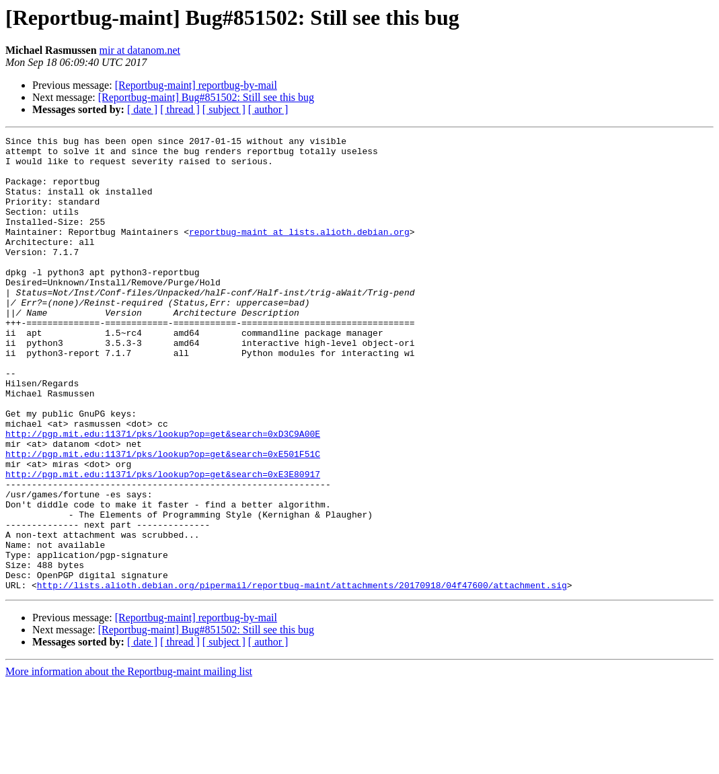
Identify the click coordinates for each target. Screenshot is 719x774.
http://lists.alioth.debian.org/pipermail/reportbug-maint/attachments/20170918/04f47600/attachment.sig (302, 676)
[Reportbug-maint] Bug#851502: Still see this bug (206, 97)
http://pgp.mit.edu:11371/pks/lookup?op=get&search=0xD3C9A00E (162, 494)
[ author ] (268, 109)
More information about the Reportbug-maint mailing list (128, 762)
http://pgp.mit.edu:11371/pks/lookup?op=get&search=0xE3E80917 (162, 542)
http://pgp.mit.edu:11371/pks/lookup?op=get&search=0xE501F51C (162, 518)
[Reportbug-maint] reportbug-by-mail (196, 85)
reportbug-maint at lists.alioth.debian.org (299, 252)
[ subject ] (223, 109)
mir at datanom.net (140, 50)
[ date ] (142, 109)
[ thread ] (180, 109)
